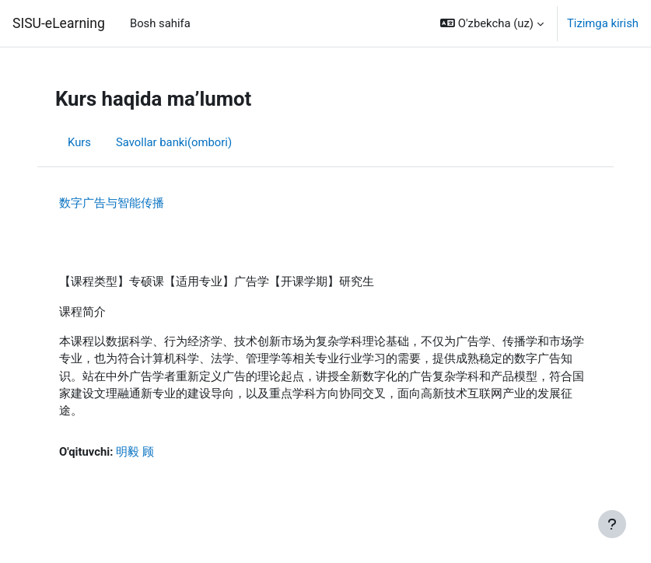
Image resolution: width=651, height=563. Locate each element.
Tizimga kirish (603, 23)
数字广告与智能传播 (111, 203)
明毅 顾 (135, 452)
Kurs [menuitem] (79, 142)
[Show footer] (612, 524)
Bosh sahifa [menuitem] (160, 23)
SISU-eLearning (58, 23)
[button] (492, 23)
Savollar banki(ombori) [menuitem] (174, 142)
